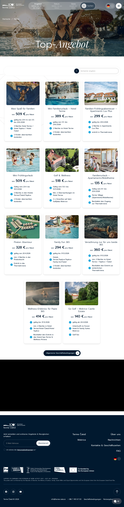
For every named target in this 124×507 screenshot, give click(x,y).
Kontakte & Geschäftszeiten (106, 445)
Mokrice (82, 440)
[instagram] (13, 491)
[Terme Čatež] (13, 5)
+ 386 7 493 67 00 (74, 499)
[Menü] (119, 6)
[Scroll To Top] (117, 491)
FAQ (118, 451)
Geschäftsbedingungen (92, 499)
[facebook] (6, 491)
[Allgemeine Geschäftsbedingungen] (62, 353)
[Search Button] (76, 71)
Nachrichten (114, 440)
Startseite (6, 19)
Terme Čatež (79, 434)
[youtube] (20, 491)
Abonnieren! (43, 443)
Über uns (116, 434)
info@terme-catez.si (58, 499)
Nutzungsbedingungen (25, 450)
